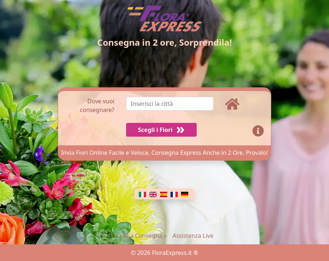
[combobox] (175, 105)
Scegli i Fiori (155, 130)
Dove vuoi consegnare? (97, 105)
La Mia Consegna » (141, 236)
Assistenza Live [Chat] (193, 236)
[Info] (259, 130)
